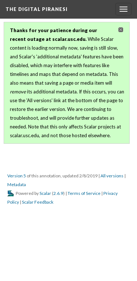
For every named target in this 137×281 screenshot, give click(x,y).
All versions (111, 175)
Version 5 (16, 175)
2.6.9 (58, 193)
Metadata (16, 184)
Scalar (45, 193)
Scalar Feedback (37, 202)
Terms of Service (84, 193)
